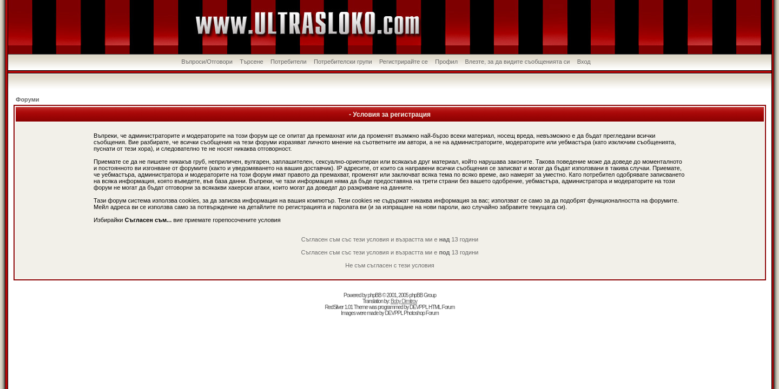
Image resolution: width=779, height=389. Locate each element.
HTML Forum (441, 307)
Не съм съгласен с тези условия (389, 265)
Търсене (251, 61)
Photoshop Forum (421, 313)
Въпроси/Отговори (207, 61)
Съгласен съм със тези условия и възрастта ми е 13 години (389, 239)
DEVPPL (418, 307)
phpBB (374, 295)
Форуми (27, 99)
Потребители (288, 61)
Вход (584, 61)
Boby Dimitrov (404, 301)
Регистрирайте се (403, 61)
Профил (446, 61)
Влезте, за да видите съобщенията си (517, 61)
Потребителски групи (343, 61)
